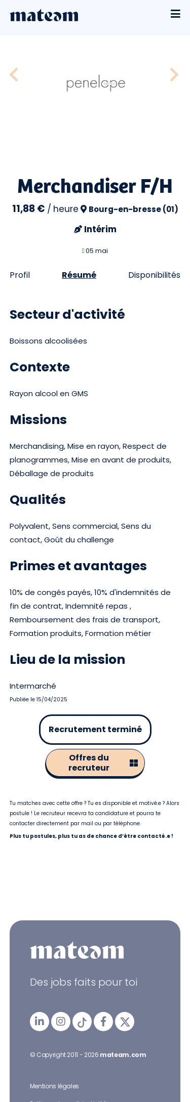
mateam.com (123, 1054)
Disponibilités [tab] (154, 275)
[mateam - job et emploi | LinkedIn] (39, 1021)
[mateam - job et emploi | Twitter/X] (124, 1021)
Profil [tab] (20, 275)
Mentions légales (54, 1086)
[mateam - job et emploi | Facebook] (103, 1021)
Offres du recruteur (103, 763)
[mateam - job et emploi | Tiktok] (82, 1021)
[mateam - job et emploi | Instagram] (60, 1021)
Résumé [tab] (79, 275)
